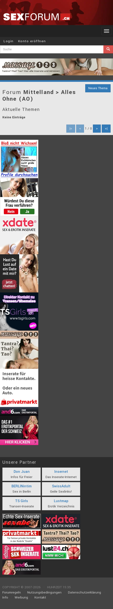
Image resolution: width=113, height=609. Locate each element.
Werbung (21, 597)
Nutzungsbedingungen (44, 592)
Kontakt (40, 597)
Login (9, 41)
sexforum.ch (36, 17)
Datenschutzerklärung (84, 592)
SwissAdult (61, 486)
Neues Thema (97, 88)
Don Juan (22, 471)
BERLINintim (21, 486)
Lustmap (61, 501)
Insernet (61, 471)
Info (5, 597)
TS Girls (21, 501)
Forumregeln (11, 592)
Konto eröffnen (32, 41)
